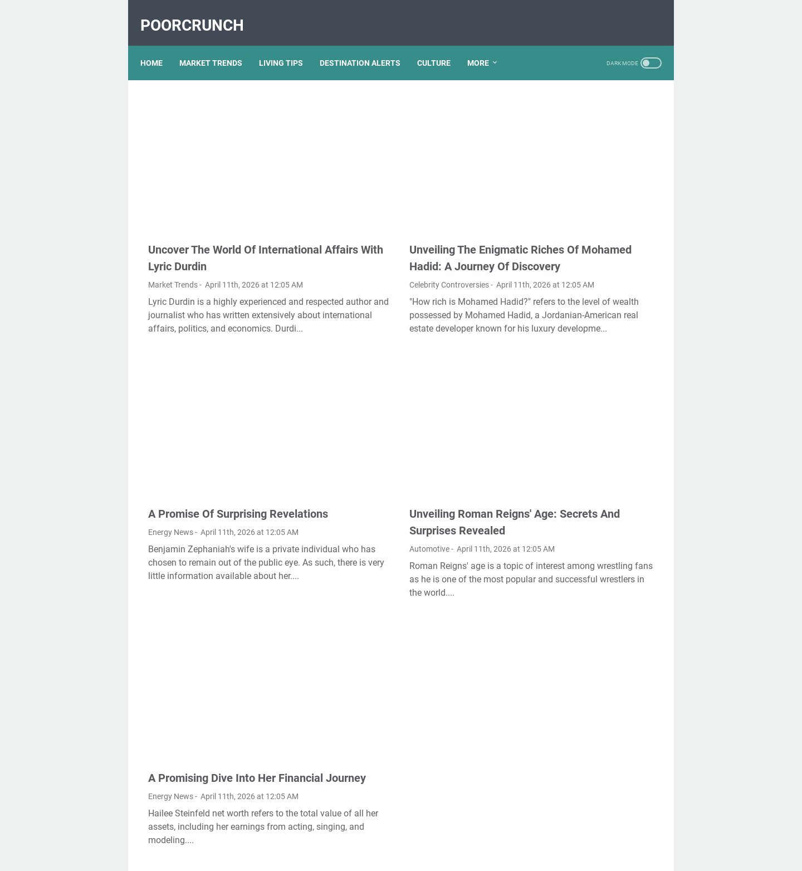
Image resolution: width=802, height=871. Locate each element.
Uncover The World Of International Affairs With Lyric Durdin (223, 207)
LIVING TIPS (289, 44)
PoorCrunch (200, 13)
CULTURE (441, 44)
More (486, 44)
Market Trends (173, 242)
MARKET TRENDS (218, 44)
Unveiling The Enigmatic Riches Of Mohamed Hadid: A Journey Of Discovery (402, 207)
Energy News (170, 497)
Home (159, 44)
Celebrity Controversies (364, 242)
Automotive (345, 497)
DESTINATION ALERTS (367, 44)
